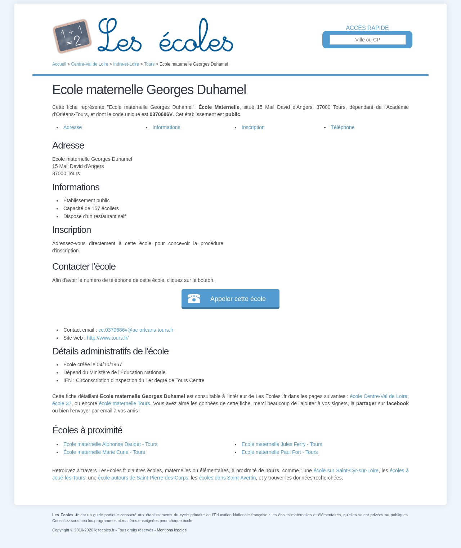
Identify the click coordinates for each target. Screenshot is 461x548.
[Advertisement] (316, 188)
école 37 (62, 403)
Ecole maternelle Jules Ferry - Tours (282, 444)
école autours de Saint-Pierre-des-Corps (143, 478)
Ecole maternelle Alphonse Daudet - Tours (110, 444)
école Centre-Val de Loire (378, 396)
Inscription (253, 127)
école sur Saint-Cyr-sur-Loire (346, 470)
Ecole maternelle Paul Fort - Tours (280, 452)
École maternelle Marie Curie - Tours (104, 452)
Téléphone (343, 127)
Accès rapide (367, 28)
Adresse (72, 127)
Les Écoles (230, 36)
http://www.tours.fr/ (108, 338)
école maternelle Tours (124, 403)
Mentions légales (172, 530)
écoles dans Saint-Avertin (227, 478)
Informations (166, 127)
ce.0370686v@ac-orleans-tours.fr (135, 330)
